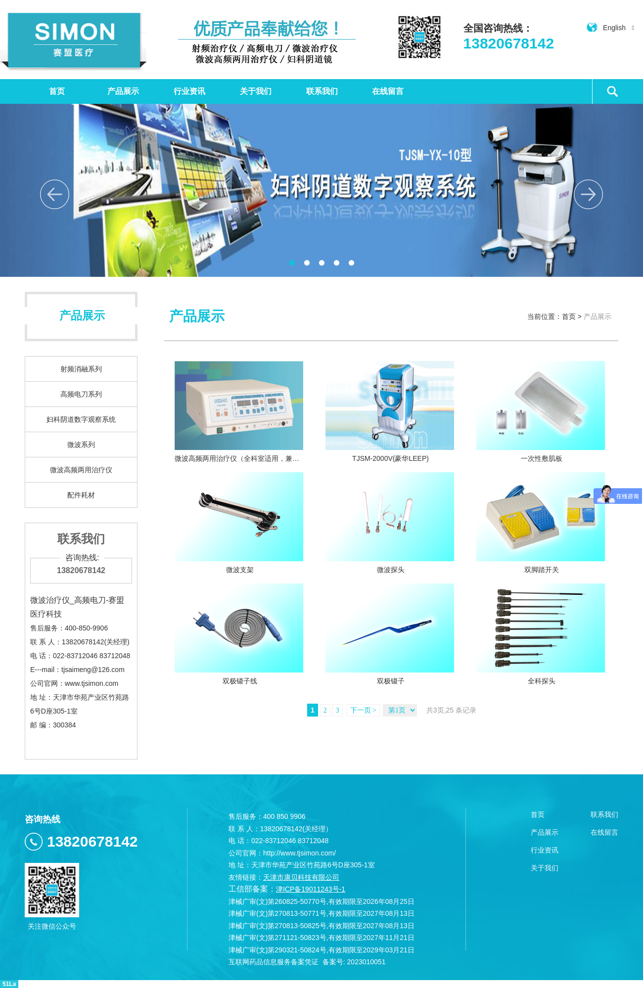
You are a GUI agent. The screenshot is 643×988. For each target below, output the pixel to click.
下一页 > (363, 710)
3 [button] (321, 263)
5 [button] (351, 263)
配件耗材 (81, 495)
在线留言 (388, 91)
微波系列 (81, 445)
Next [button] (588, 194)
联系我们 (322, 91)
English (610, 28)
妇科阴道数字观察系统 (81, 419)
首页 (57, 91)
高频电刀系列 (81, 394)
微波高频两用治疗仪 (81, 470)
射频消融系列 (81, 369)
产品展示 (123, 91)
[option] (321, 190)
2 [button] (307, 263)
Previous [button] (54, 194)
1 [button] (292, 263)
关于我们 (256, 91)
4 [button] (336, 263)
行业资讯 (189, 91)
